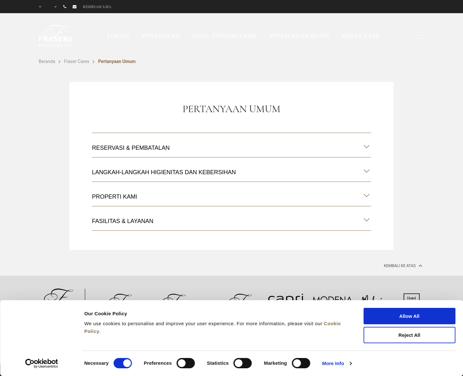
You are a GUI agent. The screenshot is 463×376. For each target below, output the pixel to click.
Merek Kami (361, 35)
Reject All (409, 335)
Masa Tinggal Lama (224, 35)
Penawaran (161, 35)
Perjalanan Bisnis (299, 35)
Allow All (409, 316)
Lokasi (118, 35)
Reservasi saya (97, 6)
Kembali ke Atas (402, 265)
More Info (333, 363)
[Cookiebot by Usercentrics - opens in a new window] (41, 363)
